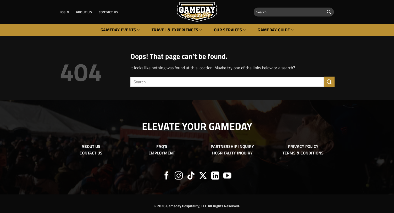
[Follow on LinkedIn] (215, 176)
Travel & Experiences (177, 30)
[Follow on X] (203, 176)
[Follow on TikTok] (191, 176)
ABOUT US (84, 12)
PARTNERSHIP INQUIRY (232, 146)
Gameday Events (120, 30)
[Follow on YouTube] (227, 176)
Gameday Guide (275, 30)
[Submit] (328, 12)
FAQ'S (161, 146)
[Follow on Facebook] (167, 176)
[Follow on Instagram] (179, 176)
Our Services (230, 30)
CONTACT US (108, 12)
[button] (64, 12)
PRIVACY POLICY (303, 146)
